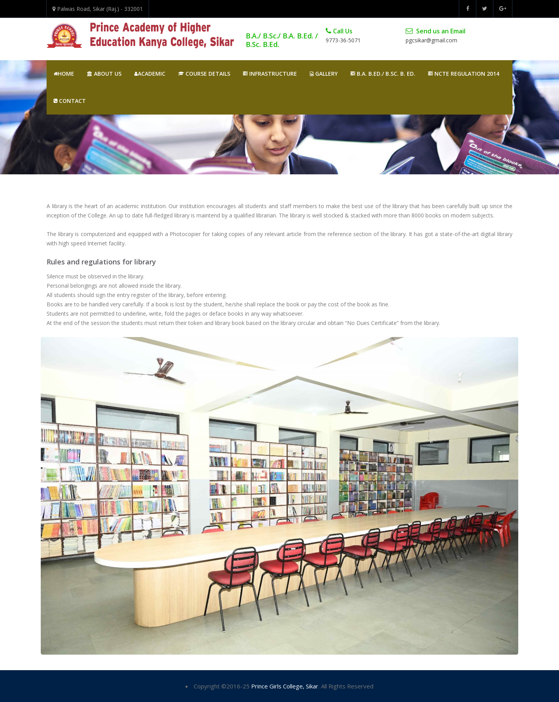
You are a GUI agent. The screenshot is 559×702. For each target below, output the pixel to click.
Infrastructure (270, 73)
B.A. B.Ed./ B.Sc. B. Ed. (383, 73)
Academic (149, 73)
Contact (70, 100)
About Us (104, 73)
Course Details (204, 73)
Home (64, 73)
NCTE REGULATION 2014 (463, 73)
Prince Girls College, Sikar (284, 686)
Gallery (324, 73)
